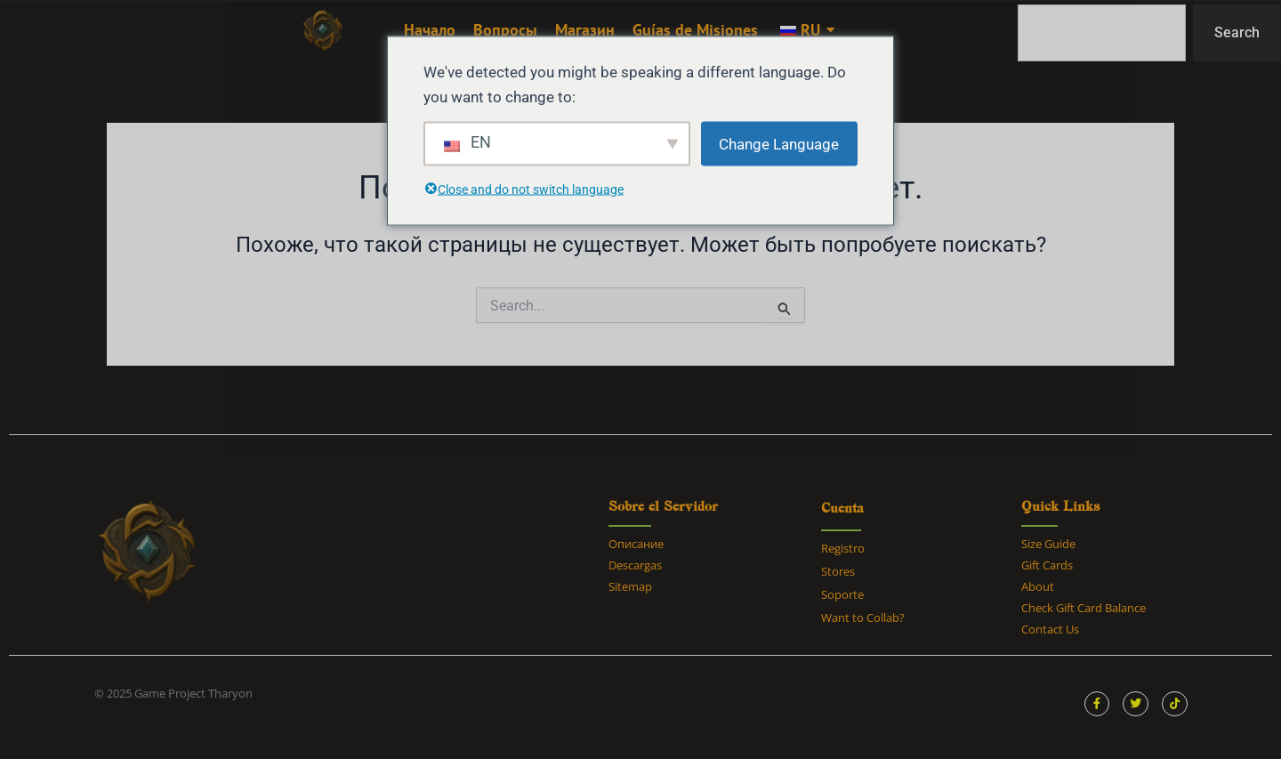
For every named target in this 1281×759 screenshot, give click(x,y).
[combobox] (1102, 32)
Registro (843, 548)
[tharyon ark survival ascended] (323, 31)
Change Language (779, 143)
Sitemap (630, 586)
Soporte (842, 594)
